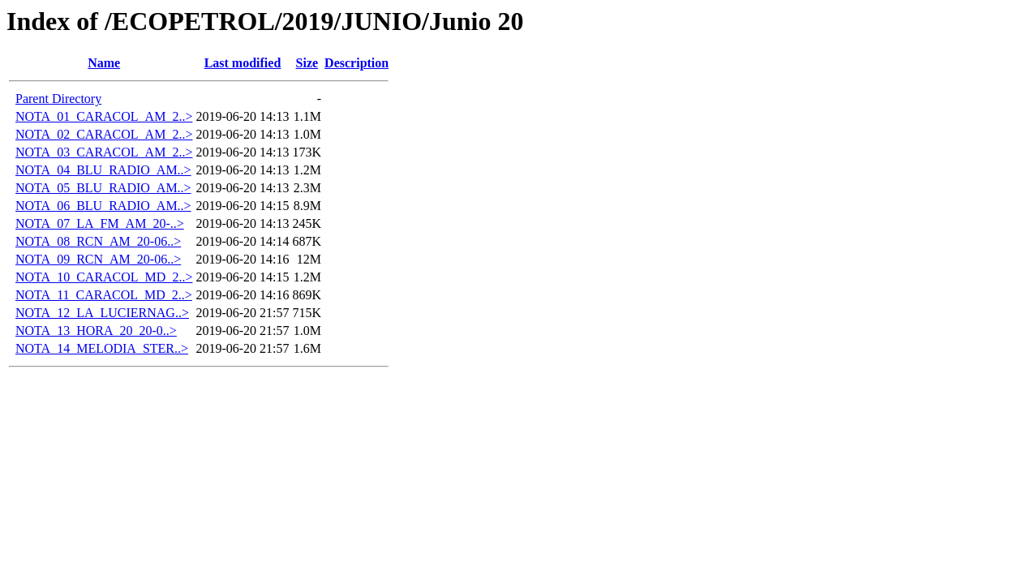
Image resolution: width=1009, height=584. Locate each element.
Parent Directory (58, 98)
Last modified (242, 63)
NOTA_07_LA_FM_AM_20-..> (99, 223)
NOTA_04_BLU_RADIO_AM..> (103, 170)
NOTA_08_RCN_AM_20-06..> (98, 241)
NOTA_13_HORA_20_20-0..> (96, 330)
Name (104, 63)
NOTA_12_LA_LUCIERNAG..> (102, 313)
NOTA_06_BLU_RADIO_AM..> (103, 206)
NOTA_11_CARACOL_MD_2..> (103, 295)
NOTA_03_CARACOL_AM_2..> (103, 152)
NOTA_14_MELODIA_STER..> (101, 348)
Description (356, 63)
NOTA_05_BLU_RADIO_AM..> (103, 188)
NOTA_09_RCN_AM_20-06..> (98, 259)
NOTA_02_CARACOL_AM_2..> (103, 134)
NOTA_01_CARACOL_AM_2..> (103, 116)
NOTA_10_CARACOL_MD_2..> (103, 277)
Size (307, 63)
